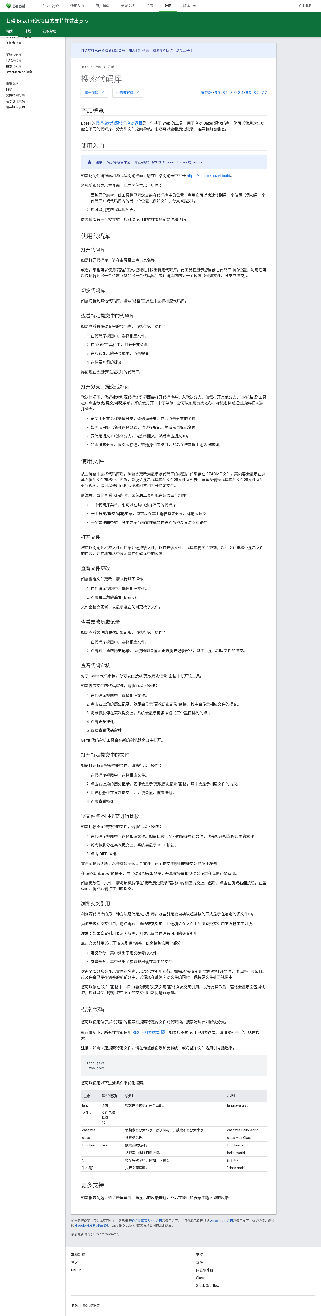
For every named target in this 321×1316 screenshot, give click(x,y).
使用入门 (77, 6)
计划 (27, 31)
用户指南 (102, 6)
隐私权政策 (91, 1306)
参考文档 (128, 6)
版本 (186, 6)
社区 (98, 67)
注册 (186, 50)
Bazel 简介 (51, 6)
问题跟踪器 (204, 1270)
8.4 (240, 92)
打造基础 (88, 50)
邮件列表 (142, 50)
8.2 (256, 92)
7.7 (264, 92)
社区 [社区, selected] (168, 6)
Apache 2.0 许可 (221, 1220)
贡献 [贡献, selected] (9, 31)
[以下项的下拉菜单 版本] (196, 6)
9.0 (217, 92)
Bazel (85, 67)
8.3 (248, 92)
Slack (200, 1278)
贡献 (111, 67)
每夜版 (206, 92)
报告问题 (95, 92)
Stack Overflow (207, 1286)
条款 (74, 1306)
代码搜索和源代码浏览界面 (118, 123)
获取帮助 (49, 31)
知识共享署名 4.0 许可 (146, 1220)
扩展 (149, 6)
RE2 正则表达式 (146, 1032)
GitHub (305, 6)
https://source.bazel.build (208, 175)
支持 (199, 1262)
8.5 (232, 92)
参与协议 (166, 50)
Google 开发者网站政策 (91, 1225)
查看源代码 (128, 92)
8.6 (225, 92)
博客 (74, 1262)
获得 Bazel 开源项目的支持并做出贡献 (47, 21)
